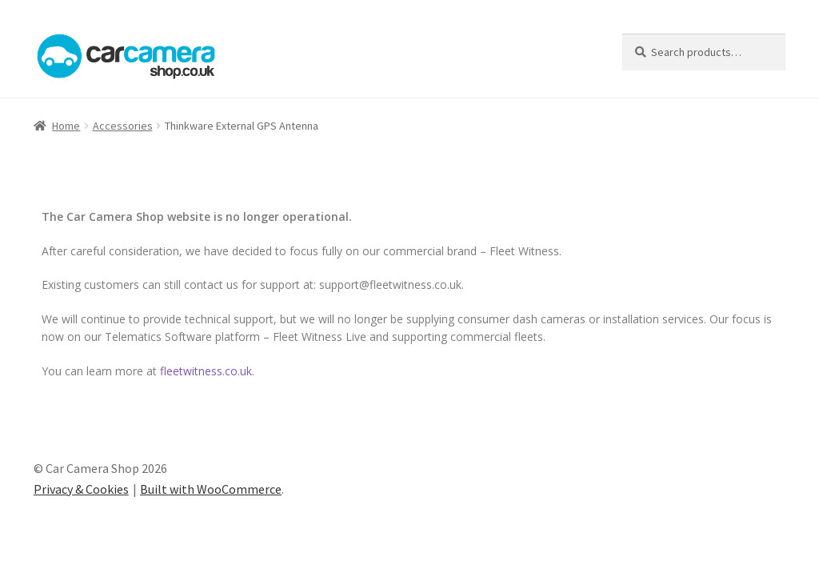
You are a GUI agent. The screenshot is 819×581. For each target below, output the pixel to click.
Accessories (123, 125)
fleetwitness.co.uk (206, 371)
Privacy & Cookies (81, 489)
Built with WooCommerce (211, 489)
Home (66, 125)
